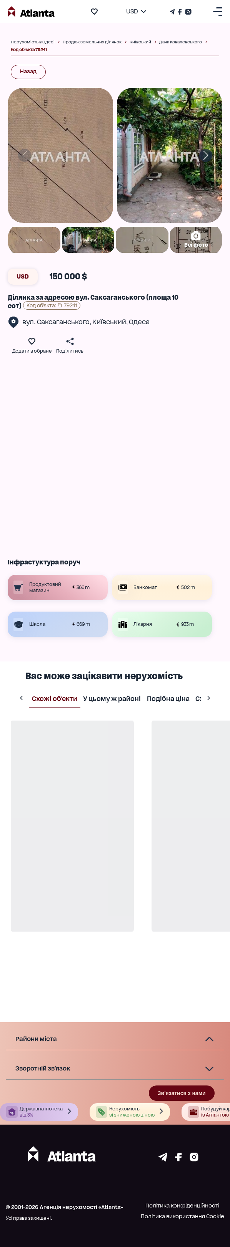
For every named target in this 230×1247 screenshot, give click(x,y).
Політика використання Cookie (182, 1216)
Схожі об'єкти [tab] (54, 698)
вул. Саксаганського (56, 322)
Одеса (139, 322)
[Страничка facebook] (178, 1159)
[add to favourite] (94, 11)
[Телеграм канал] (173, 12)
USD (23, 276)
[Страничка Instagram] (187, 11)
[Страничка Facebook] (179, 11)
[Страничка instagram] (194, 1159)
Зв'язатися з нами (182, 1093)
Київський (109, 322)
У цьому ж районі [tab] (112, 698)
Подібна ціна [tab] (168, 698)
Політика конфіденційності (182, 1205)
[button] (115, 1039)
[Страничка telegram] (162, 1159)
